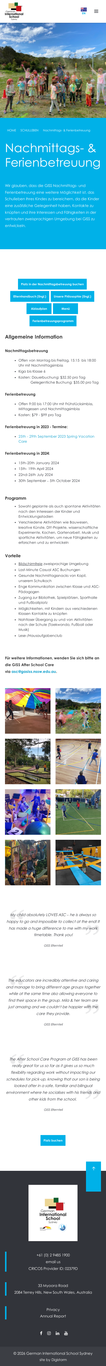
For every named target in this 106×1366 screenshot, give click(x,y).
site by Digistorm (53, 1360)
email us (53, 1261)
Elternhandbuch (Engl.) (29, 296)
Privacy (53, 1309)
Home (11, 130)
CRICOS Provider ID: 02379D (53, 1268)
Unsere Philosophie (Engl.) (72, 296)
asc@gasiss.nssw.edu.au (34, 671)
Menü (66, 309)
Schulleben (29, 130)
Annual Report (53, 1316)
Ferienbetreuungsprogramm (53, 321)
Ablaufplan (39, 309)
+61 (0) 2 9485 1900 (53, 1255)
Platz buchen (53, 1140)
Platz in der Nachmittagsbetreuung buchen (52, 284)
